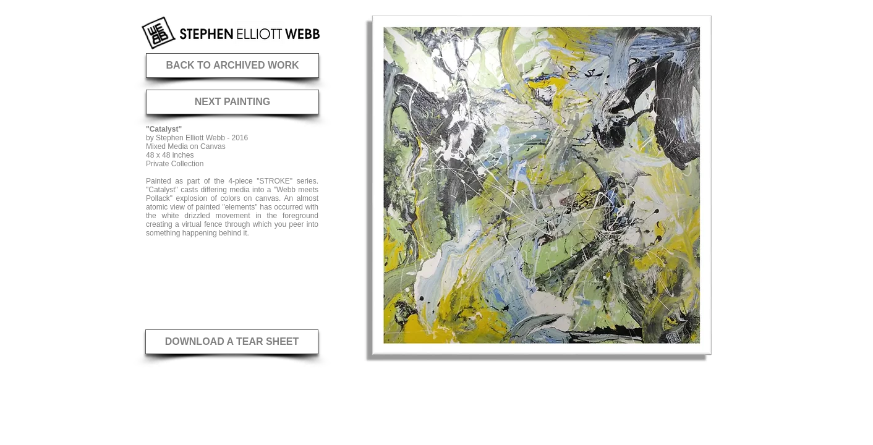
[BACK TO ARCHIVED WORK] (232, 65)
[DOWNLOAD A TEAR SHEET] (231, 341)
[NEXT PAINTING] (232, 102)
